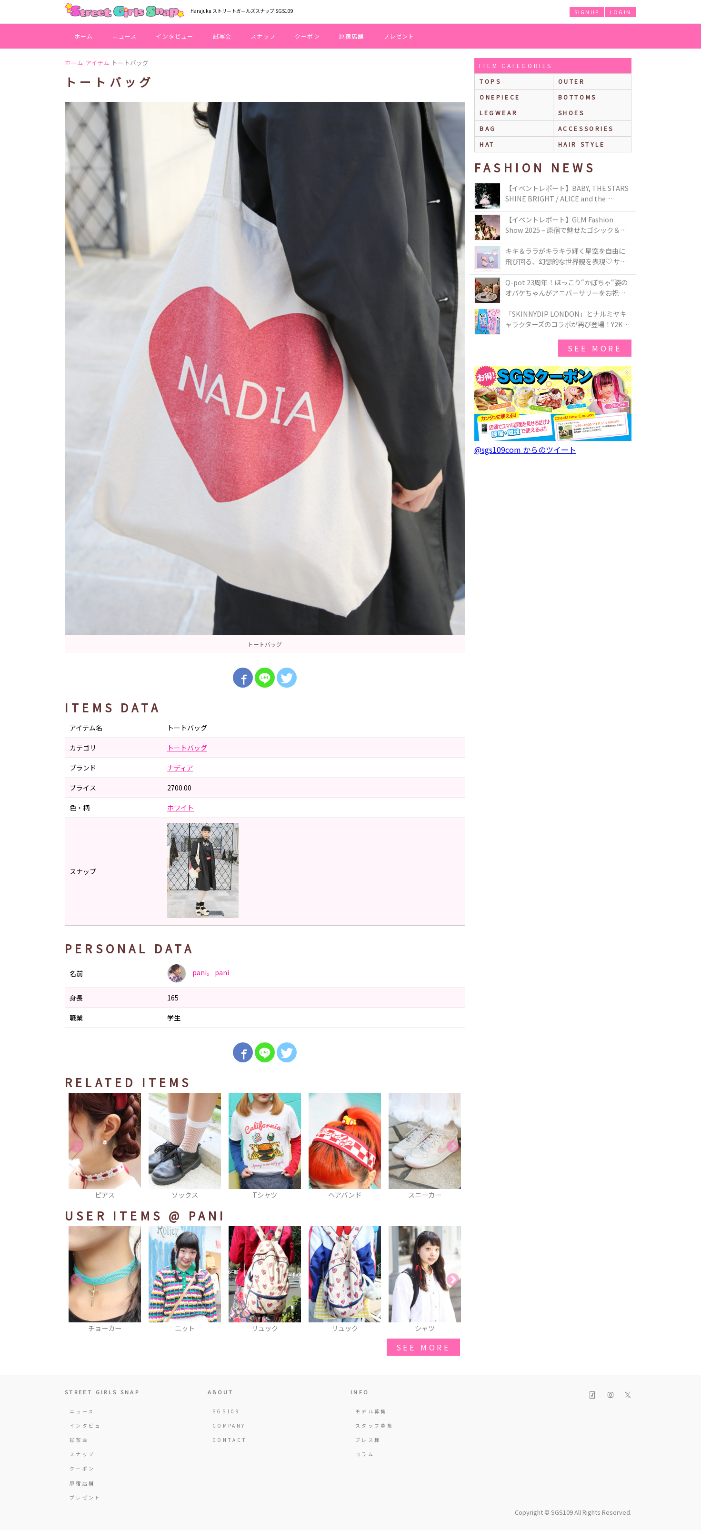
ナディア (180, 767)
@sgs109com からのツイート (525, 449)
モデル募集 (371, 1411)
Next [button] (453, 1147)
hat (487, 144)
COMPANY (229, 1425)
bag (488, 128)
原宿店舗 (351, 36)
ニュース (124, 36)
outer (571, 81)
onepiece (500, 97)
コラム (364, 1454)
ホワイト (180, 807)
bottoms (577, 97)
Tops (490, 81)
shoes (571, 113)
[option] (265, 377)
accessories (586, 128)
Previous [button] (77, 1147)
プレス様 (368, 1439)
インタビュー (174, 36)
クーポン (307, 36)
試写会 (222, 36)
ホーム (83, 36)
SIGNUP (586, 12)
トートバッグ (187, 747)
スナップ (263, 36)
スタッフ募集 (374, 1425)
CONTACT (229, 1439)
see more (423, 1347)
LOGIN (620, 12)
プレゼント (399, 36)
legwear (499, 113)
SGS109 (226, 1411)
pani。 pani (198, 973)
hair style (581, 144)
